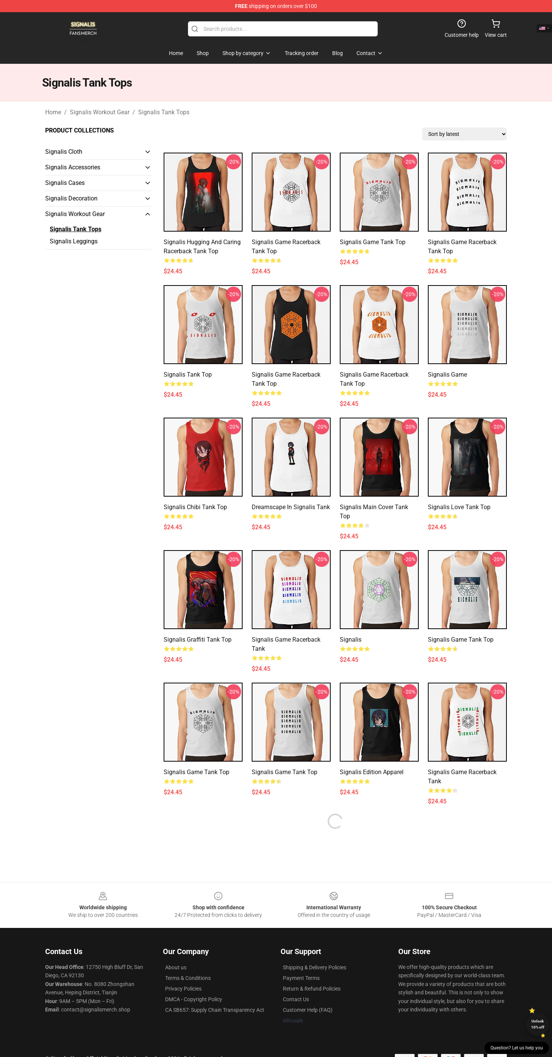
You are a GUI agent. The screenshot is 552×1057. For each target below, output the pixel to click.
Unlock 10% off (537, 1024)
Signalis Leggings (74, 241)
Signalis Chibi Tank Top (195, 507)
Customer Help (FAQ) (308, 1010)
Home (53, 112)
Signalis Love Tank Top (459, 507)
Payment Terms (301, 978)
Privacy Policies (183, 989)
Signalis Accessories (72, 167)
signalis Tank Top (188, 374)
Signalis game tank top (372, 242)
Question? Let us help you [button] (516, 1048)
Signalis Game (447, 374)
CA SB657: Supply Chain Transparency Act (214, 1010)
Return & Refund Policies (312, 989)
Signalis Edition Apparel (372, 772)
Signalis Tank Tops (163, 112)
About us (175, 967)
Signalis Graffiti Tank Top (198, 639)
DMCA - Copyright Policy (193, 999)
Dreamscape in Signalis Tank (291, 507)
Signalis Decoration (71, 198)
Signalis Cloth (63, 151)
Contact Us (296, 999)
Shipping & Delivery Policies (314, 967)
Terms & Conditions (188, 978)
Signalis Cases (65, 182)
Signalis (350, 639)
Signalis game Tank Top (461, 639)
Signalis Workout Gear (99, 112)
